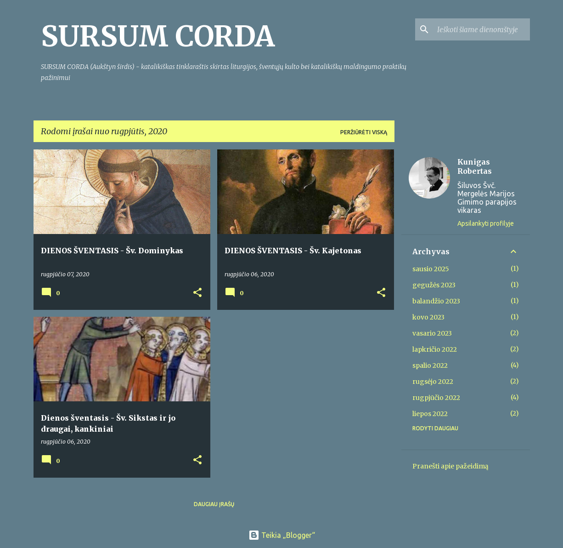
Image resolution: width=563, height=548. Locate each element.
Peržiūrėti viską (363, 132)
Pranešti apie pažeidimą (450, 466)
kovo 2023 (428, 317)
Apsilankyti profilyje (485, 223)
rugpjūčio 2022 (436, 398)
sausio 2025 (430, 269)
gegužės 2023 (434, 285)
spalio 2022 (430, 365)
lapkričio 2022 (434, 349)
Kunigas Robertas (474, 166)
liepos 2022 (430, 414)
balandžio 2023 (436, 301)
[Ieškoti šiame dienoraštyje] (482, 29)
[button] (197, 293)
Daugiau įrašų (214, 504)
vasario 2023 (432, 333)
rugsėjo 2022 (432, 381)
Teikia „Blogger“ (281, 535)
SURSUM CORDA (158, 36)
